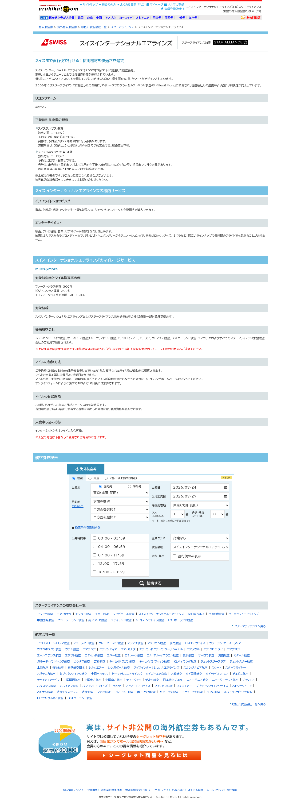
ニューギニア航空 (197, 679)
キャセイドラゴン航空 (122, 661)
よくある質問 (195, 790)
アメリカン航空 (156, 643)
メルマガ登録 (176, 4)
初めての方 (109, 4)
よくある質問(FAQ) (133, 4)
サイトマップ (90, 4)
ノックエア (248, 679)
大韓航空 (176, 673)
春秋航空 (58, 667)
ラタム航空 (213, 691)
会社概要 (92, 790)
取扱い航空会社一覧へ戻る (249, 704)
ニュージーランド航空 (71, 620)
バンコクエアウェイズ (95, 685)
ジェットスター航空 (241, 661)
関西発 (169, 17)
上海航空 (42, 667)
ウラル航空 (72, 649)
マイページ (156, 4)
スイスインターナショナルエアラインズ (161, 614)
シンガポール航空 (124, 614)
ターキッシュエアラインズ (244, 614)
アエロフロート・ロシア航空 (53, 643)
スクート (216, 667)
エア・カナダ (64, 614)
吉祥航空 (99, 661)
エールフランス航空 (49, 655)
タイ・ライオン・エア (217, 673)
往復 (77, 478)
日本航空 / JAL (173, 679)
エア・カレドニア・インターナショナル (161, 649)
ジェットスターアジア (213, 661)
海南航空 (224, 655)
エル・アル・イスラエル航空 (163, 655)
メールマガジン (215, 790)
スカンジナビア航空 (195, 667)
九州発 (193, 17)
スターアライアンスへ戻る (250, 626)
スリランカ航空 (46, 673)
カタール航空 (242, 655)
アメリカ (110, 17)
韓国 (80, 17)
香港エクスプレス (67, 691)
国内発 (105, 486)
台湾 (90, 17)
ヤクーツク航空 (169, 691)
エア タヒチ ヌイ (213, 649)
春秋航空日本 (76, 667)
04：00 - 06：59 (109, 546)
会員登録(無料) (174, 8)
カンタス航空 (82, 661)
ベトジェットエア (242, 685)
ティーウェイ (133, 679)
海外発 (134, 486)
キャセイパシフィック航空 (154, 661)
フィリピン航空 (163, 685)
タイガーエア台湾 (156, 673)
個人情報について (73, 790)
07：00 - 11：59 (108, 555)
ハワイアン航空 (69, 685)
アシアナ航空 (45, 614)
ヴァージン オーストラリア (225, 643)
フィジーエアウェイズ (137, 685)
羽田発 (157, 17)
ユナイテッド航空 (121, 620)
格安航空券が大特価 (61, 17)
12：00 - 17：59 (108, 563)
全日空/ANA (196, 614)
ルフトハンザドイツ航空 (149, 620)
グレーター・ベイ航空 (111, 643)
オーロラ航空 (206, 655)
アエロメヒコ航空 (84, 643)
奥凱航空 (188, 655)
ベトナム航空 (45, 691)
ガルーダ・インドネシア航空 (53, 661)
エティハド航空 (94, 655)
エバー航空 (102, 614)
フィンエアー (184, 685)
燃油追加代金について (138, 790)
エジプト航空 (83, 614)
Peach (116, 685)
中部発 (181, 17)
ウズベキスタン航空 (49, 649)
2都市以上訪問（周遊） (121, 478)
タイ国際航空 (217, 614)
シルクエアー (96, 667)
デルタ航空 (152, 679)
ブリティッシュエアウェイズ (212, 685)
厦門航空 (175, 643)
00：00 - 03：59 (109, 538)
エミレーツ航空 (134, 655)
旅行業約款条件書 (111, 790)
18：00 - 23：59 (109, 572)
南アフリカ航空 (97, 620)
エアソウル (193, 649)
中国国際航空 (45, 620)
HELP (226, 477)
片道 (93, 478)
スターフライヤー (236, 667)
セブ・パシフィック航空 (73, 673)
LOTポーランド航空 (180, 620)
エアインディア (108, 649)
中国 (99, 17)
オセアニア (142, 17)
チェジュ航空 (240, 673)
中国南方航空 (113, 679)
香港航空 (87, 691)
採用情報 (232, 790)
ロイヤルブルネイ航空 (50, 698)
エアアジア (89, 649)
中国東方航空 (92, 679)
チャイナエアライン (48, 679)
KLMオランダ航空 (185, 661)
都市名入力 (77, 506)
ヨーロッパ (125, 17)
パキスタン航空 (46, 685)
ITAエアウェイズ (195, 643)
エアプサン (233, 649)
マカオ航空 (104, 691)
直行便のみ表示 (187, 556)
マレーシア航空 (124, 691)
